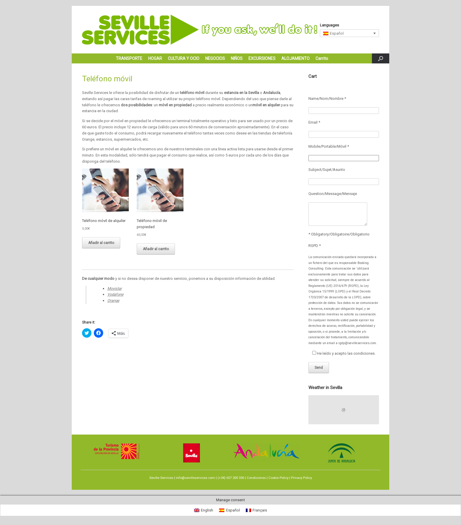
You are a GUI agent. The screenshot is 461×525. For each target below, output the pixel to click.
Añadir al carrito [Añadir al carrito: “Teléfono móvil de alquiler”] (101, 243)
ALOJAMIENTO (295, 58)
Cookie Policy (278, 478)
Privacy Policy (301, 478)
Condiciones (256, 478)
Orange (113, 300)
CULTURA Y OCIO (183, 58)
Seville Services (161, 478)
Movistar (114, 288)
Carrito (321, 58)
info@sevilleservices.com (195, 478)
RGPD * (314, 245)
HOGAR (155, 58)
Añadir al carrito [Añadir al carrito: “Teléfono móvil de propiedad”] (156, 249)
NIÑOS (237, 58)
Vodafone (115, 294)
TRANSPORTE (129, 58)
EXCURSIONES (261, 58)
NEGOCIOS (215, 58)
